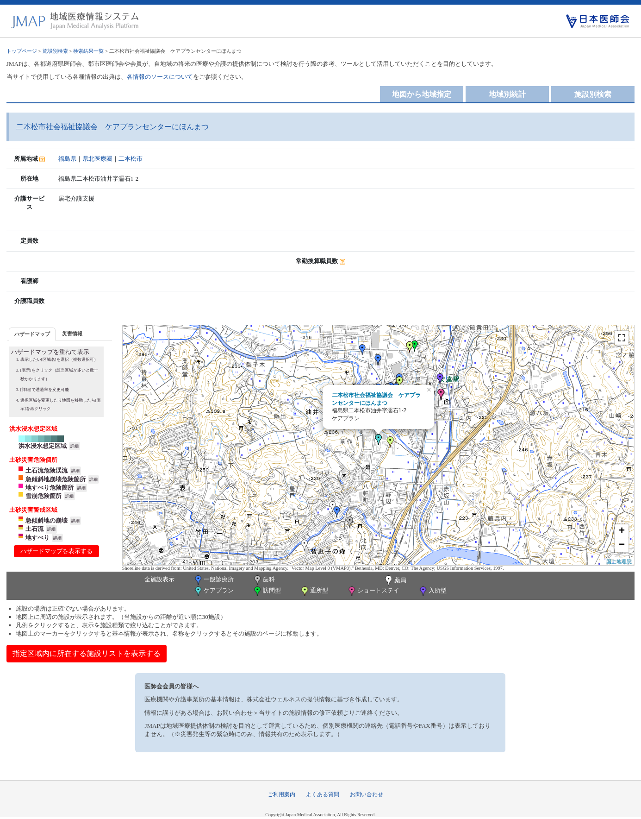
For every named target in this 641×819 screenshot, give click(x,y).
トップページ (21, 51)
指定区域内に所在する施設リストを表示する (86, 653)
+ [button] (622, 531)
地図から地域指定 (421, 94)
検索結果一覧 (88, 51)
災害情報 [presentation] (72, 333)
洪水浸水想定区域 (43, 445)
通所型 (313, 591)
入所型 (432, 591)
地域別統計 (507, 94)
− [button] (622, 545)
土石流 (34, 528)
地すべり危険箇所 (49, 487)
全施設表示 (159, 579)
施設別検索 (55, 51)
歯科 (263, 580)
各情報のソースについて (160, 76)
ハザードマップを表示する (56, 551)
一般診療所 (213, 580)
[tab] (32, 334)
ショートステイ (373, 591)
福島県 (67, 158)
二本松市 (130, 158)
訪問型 (266, 591)
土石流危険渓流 (46, 470)
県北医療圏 (97, 158)
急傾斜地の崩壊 (46, 520)
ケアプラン (213, 591)
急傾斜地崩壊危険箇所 (55, 479)
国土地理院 (619, 561)
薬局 (394, 580)
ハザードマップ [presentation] (32, 334)
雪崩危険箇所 (43, 495)
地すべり (37, 537)
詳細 (74, 446)
